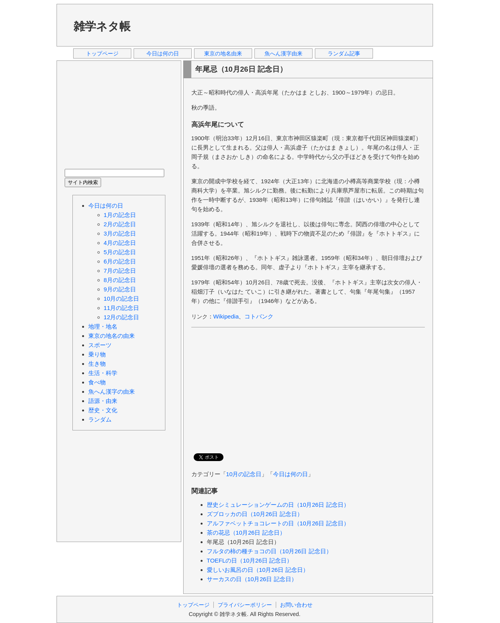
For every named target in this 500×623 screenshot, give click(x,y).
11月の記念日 (121, 308)
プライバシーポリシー (245, 605)
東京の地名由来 (223, 53)
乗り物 (97, 354)
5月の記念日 (120, 252)
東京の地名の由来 (111, 335)
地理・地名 (102, 326)
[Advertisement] (285, 24)
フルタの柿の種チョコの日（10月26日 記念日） (269, 551)
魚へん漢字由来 (283, 53)
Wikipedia (226, 316)
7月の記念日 (120, 270)
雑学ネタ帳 (102, 26)
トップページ (102, 53)
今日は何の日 (162, 53)
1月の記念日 (120, 215)
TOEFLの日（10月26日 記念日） (250, 560)
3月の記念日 (120, 233)
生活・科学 (102, 373)
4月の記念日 (120, 242)
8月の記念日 (120, 280)
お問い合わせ (296, 605)
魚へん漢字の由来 (111, 391)
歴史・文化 (102, 410)
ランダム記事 (344, 53)
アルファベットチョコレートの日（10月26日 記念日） (278, 523)
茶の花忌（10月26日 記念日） (246, 532)
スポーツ (100, 345)
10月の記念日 (244, 474)
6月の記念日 (120, 261)
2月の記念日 (120, 224)
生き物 (97, 363)
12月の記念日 (121, 317)
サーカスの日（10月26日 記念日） (252, 579)
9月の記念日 (120, 289)
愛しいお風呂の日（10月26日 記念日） (258, 569)
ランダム (100, 419)
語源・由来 (102, 401)
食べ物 (97, 382)
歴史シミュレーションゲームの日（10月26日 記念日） (278, 504)
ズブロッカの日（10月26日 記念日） (255, 514)
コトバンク (258, 316)
